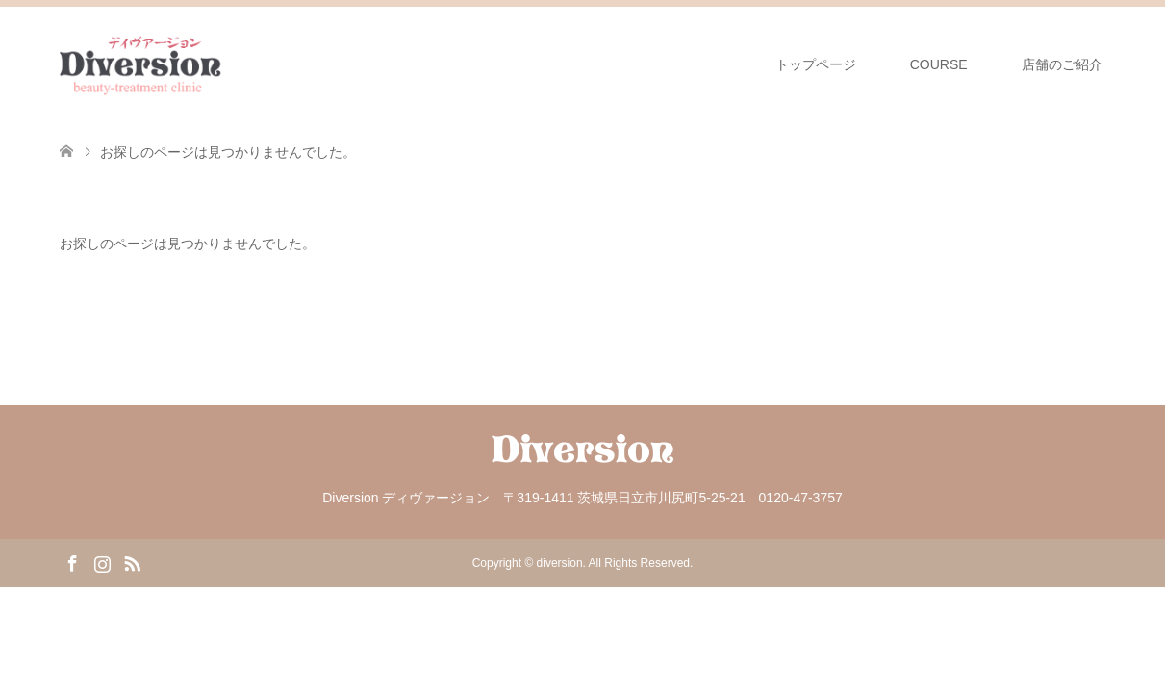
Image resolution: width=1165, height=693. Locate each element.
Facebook (72, 562)
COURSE (939, 64)
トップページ (815, 64)
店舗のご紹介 (1064, 64)
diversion (560, 563)
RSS (131, 562)
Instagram (102, 562)
